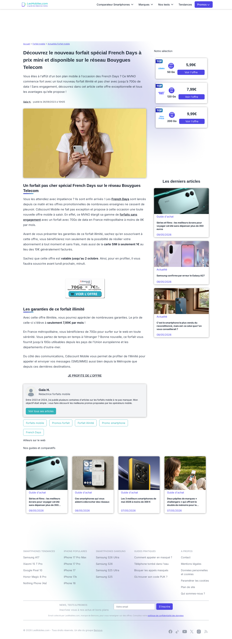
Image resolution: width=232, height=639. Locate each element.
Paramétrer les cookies (195, 580)
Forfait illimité (86, 423)
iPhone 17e (70, 576)
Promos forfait (61, 423)
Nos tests (165, 4)
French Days (33, 432)
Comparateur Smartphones (115, 4)
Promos (203, 4)
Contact (185, 557)
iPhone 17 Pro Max (75, 557)
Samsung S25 (104, 576)
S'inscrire (164, 606)
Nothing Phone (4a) (35, 583)
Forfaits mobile (35, 423)
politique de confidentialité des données (166, 615)
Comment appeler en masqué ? (153, 557)
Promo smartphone (113, 423)
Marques (146, 4)
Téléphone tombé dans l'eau (151, 563)
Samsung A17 (31, 557)
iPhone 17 (69, 570)
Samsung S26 (104, 563)
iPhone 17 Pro (72, 563)
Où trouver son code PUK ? (150, 576)
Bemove (98, 630)
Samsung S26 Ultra (107, 557)
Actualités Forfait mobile (59, 44)
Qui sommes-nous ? (193, 593)
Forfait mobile (39, 44)
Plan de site (188, 587)
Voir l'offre (191, 72)
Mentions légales (191, 563)
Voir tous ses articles (40, 411)
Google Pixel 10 (32, 570)
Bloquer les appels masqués (151, 570)
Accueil (26, 44)
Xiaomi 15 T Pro (33, 563)
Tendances (185, 4)
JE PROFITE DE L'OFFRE (85, 375)
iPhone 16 (70, 583)
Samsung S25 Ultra (107, 570)
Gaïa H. (27, 101)
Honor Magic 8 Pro (34, 576)
